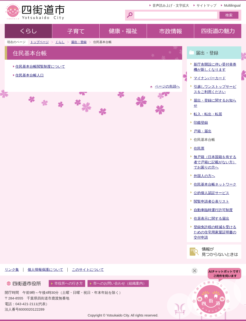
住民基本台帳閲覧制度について (40, 66)
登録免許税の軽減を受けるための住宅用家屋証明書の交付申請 (215, 232)
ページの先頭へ (167, 86)
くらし (60, 42)
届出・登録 (79, 42)
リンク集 (12, 270)
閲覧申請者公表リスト (211, 201)
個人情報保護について (45, 270)
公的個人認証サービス (211, 193)
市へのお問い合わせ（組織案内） (119, 283)
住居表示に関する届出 (211, 218)
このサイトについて (88, 270)
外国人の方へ (204, 176)
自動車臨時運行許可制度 (213, 210)
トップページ (39, 42)
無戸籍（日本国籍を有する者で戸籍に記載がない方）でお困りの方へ (215, 162)
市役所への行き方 (68, 283)
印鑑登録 (201, 123)
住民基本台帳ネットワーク (215, 184)
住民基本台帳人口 (29, 75)
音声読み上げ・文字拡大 (171, 5)
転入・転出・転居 (208, 114)
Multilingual (232, 5)
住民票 (199, 148)
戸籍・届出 (202, 131)
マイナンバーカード (210, 78)
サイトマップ (206, 5)
